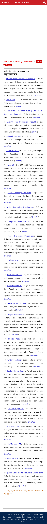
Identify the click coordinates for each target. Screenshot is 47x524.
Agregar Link (38, 517)
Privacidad (33, 519)
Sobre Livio (38, 514)
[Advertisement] (23, 34)
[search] (44, 2)
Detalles (37, 95)
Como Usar (7, 517)
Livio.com (6, 514)
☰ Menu (5, 2)
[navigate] (10, 74)
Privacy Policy (8, 519)
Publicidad (26, 517)
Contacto (17, 517)
